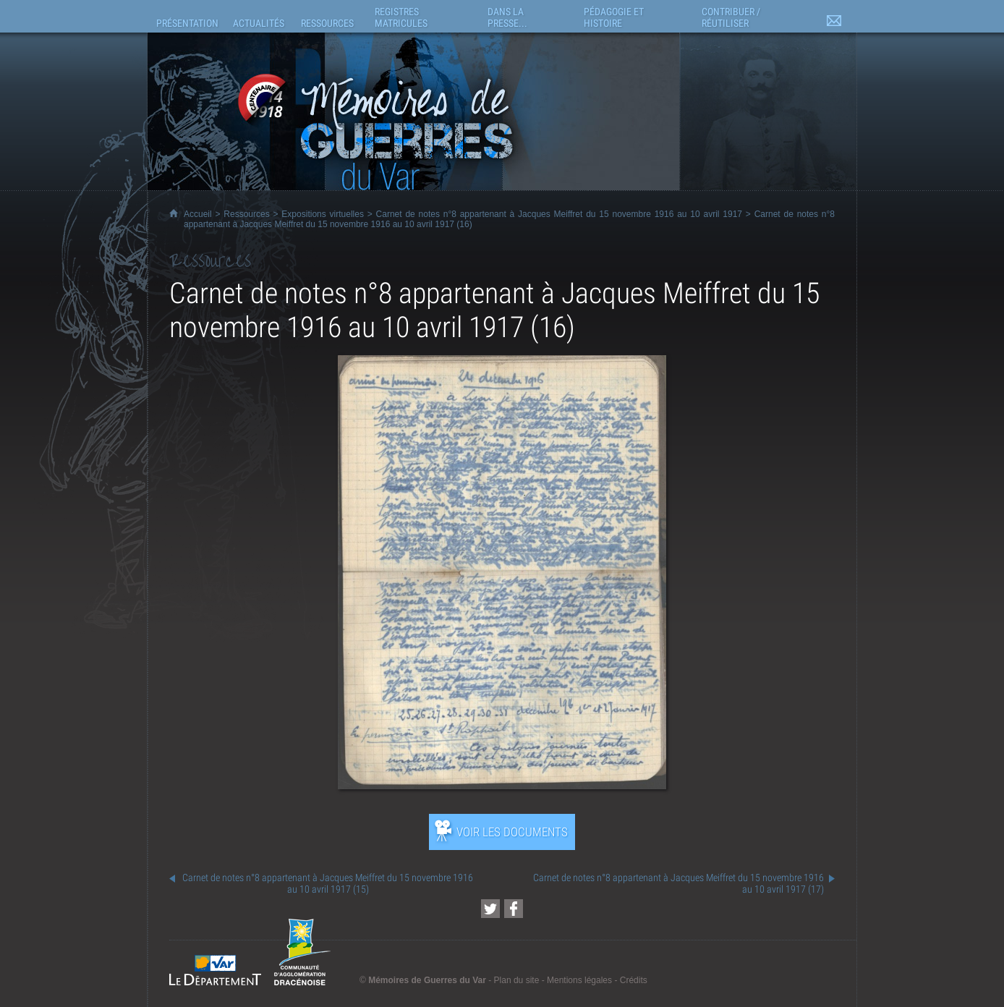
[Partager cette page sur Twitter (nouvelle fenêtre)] (490, 908)
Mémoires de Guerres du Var (427, 980)
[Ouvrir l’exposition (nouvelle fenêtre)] (502, 785)
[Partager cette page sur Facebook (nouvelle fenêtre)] (513, 908)
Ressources (246, 214)
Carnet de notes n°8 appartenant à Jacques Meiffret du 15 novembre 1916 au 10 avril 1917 (559, 214)
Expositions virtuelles (322, 214)
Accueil (198, 214)
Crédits (633, 980)
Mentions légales (579, 980)
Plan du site (517, 980)
